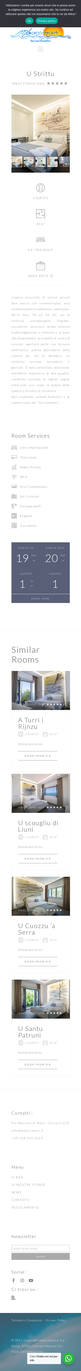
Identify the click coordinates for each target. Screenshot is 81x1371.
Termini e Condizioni (26, 1320)
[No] (75, 13)
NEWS (16, 1192)
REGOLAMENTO (25, 1207)
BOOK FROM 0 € (38, 755)
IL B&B (17, 1177)
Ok (29, 21)
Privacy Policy (56, 1320)
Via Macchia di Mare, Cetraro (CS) (40, 1123)
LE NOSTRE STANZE (28, 1184)
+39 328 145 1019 (27, 1138)
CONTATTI (20, 1200)
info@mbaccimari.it (27, 1130)
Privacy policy (47, 21)
